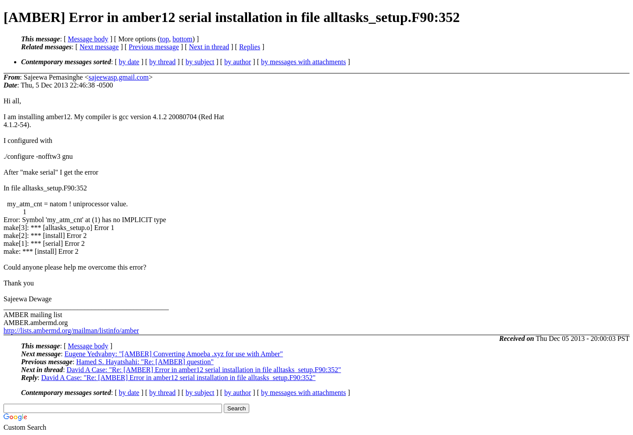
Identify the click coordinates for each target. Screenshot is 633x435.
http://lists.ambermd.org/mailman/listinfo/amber (71, 330)
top (164, 39)
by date (129, 62)
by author (237, 62)
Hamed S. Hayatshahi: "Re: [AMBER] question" (145, 362)
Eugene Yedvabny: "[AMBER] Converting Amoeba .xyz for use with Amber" (174, 354)
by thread (162, 62)
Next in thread (209, 47)
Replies (249, 47)
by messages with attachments (303, 62)
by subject (200, 62)
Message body (88, 39)
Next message (99, 47)
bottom (182, 39)
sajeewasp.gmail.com (118, 77)
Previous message (154, 47)
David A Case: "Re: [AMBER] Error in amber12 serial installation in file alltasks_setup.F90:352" (204, 369)
